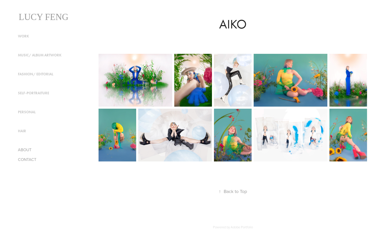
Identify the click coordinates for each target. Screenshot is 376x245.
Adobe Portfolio (242, 227)
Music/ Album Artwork (39, 55)
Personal (27, 112)
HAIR (22, 131)
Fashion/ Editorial (35, 74)
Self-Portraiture (33, 93)
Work (23, 36)
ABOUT (24, 149)
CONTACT (27, 159)
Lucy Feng (43, 17)
